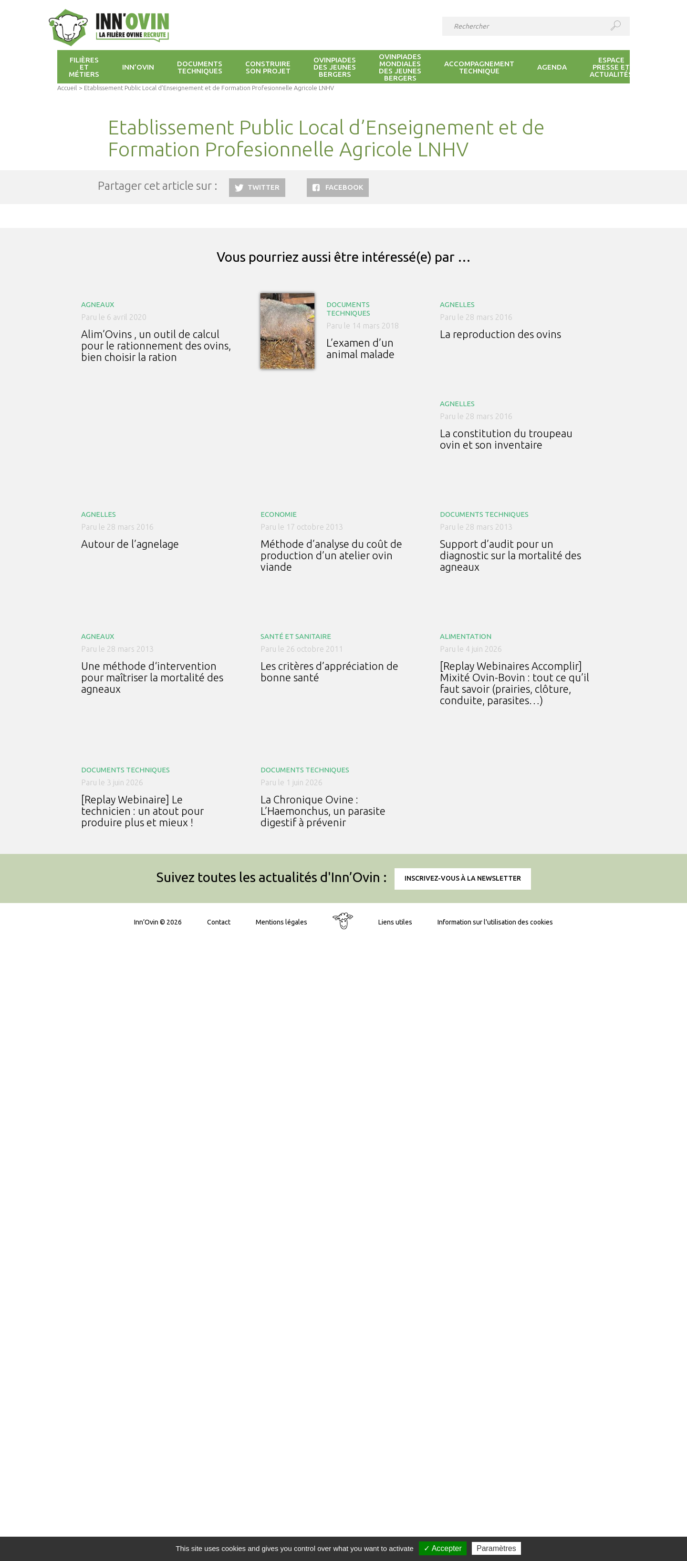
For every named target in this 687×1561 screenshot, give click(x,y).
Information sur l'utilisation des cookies (495, 922)
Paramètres (496, 1548)
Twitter (264, 187)
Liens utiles (395, 922)
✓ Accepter (443, 1548)
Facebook (344, 187)
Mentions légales (281, 922)
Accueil (67, 87)
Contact (218, 922)
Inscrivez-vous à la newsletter (463, 878)
